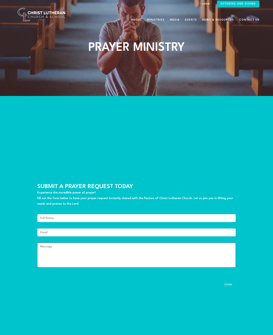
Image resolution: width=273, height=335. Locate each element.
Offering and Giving (238, 4)
